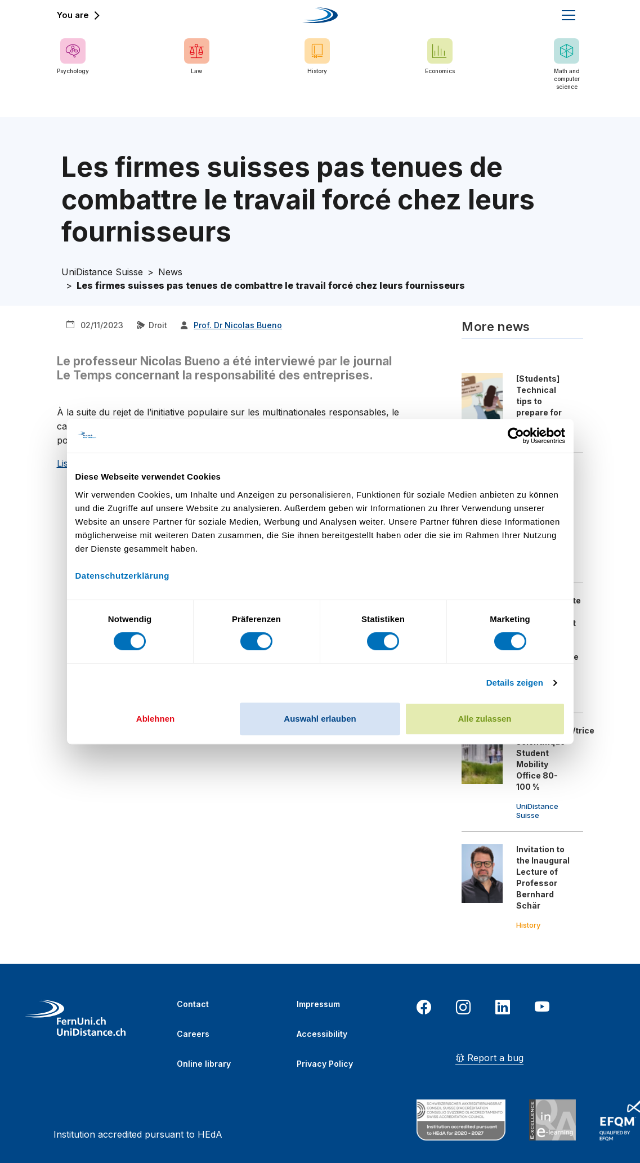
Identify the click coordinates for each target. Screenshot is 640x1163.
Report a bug (489, 1057)
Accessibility (322, 1034)
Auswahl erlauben (320, 718)
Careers (193, 1034)
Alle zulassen (484, 718)
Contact (193, 1004)
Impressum (318, 1004)
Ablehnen (155, 718)
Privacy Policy (325, 1063)
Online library (204, 1063)
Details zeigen (514, 682)
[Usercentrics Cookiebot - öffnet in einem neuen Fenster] (516, 435)
